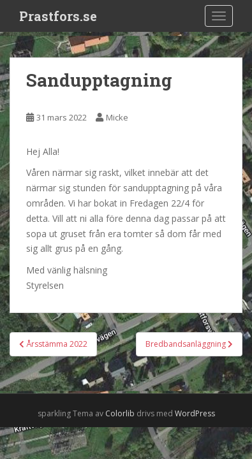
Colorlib (120, 413)
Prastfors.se (58, 16)
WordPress (195, 413)
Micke (117, 117)
